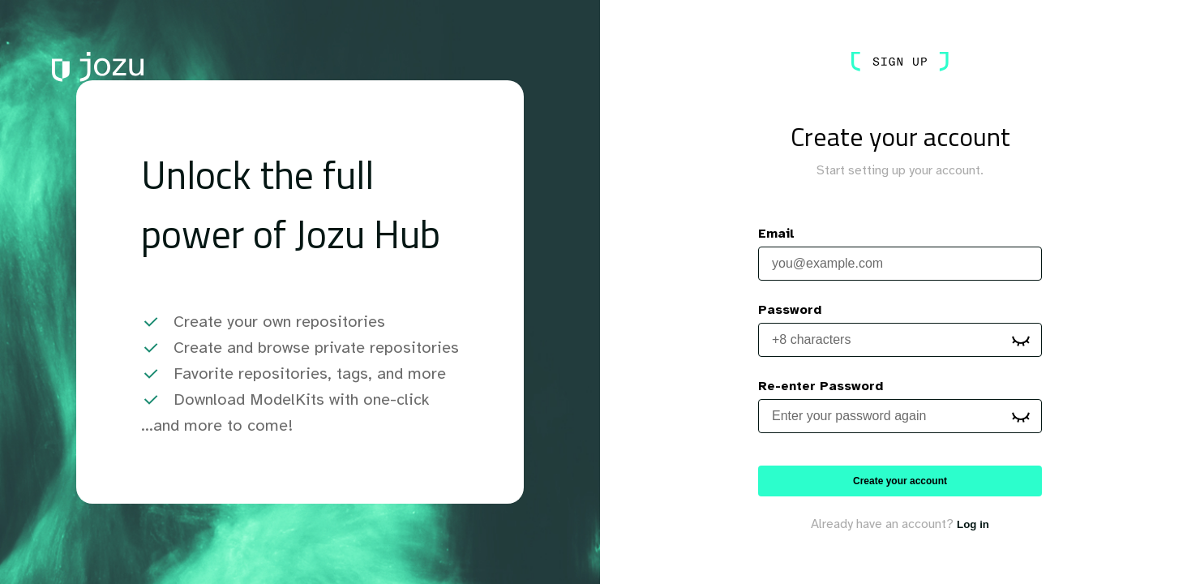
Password (789, 310)
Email (776, 233)
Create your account (900, 481)
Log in (973, 524)
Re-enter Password (820, 386)
